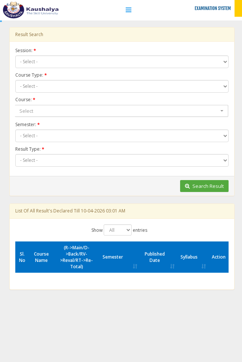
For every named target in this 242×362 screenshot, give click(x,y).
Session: (23, 50)
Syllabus (189, 257)
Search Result (204, 186)
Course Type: (29, 75)
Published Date (155, 257)
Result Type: (28, 149)
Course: (23, 99)
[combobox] (121, 111)
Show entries (119, 230)
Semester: (25, 124)
